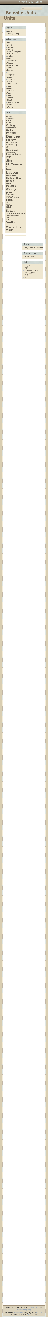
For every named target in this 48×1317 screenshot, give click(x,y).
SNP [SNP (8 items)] (9, 206)
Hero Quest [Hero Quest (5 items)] (12, 150)
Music (9, 82)
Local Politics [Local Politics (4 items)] (12, 176)
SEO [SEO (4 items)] (8, 202)
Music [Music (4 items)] (8, 184)
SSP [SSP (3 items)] (7, 209)
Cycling (10, 56)
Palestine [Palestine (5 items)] (11, 186)
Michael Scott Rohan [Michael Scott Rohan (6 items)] (14, 179)
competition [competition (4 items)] (11, 128)
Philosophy (12, 84)
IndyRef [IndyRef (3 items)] (8, 156)
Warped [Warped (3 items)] (8, 225)
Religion (10, 95)
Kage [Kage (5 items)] (9, 169)
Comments (31, 270)
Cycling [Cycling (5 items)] (10, 130)
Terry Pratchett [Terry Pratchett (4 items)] (12, 216)
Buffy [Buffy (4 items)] (8, 123)
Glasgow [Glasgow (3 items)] (9, 148)
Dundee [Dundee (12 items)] (13, 136)
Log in (27, 266)
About (38, 2)
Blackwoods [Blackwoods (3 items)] (10, 118)
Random (10, 91)
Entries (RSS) (33, 1308)
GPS (28, 1314)
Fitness (10, 63)
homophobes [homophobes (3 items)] (10, 152)
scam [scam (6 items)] (9, 199)
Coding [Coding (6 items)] (10, 125)
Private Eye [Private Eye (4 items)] (11, 190)
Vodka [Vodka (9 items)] (11, 222)
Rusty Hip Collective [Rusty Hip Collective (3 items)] (12, 197)
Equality (10, 58)
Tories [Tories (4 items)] (9, 218)
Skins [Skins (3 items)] (8, 204)
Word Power (30, 257)
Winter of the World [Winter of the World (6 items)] (14, 228)
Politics (10, 88)
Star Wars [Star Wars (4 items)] (10, 211)
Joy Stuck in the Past (34, 248)
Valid (30, 273)
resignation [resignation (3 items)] (9, 196)
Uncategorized (13, 102)
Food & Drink (12, 65)
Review (10, 98)
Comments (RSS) (24, 1310)
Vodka (9, 105)
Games (10, 70)
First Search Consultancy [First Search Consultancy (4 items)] (11, 144)
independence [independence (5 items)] (13, 154)
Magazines (11, 79)
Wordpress (18, 1313)
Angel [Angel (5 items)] (9, 116)
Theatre (10, 100)
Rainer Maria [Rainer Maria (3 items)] (10, 194)
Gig (8, 72)
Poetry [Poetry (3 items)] (8, 188)
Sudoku (39, 1313)
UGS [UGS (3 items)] (7, 219)
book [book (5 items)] (8, 120)
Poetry (10, 86)
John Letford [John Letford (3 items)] (10, 167)
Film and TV (12, 61)
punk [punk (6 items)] (9, 192)
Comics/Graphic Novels (14, 53)
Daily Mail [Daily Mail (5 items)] (11, 133)
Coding (10, 49)
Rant (9, 93)
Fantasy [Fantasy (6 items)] (11, 140)
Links (9, 77)
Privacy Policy (25, 2)
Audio (9, 43)
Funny (9, 68)
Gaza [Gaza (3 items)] (7, 146)
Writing (10, 107)
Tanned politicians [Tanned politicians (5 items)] (15, 213)
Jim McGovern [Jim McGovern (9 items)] (14, 162)
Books (10, 45)
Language (11, 75)
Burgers (10, 47)
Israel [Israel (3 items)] (8, 158)
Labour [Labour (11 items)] (12, 172)
